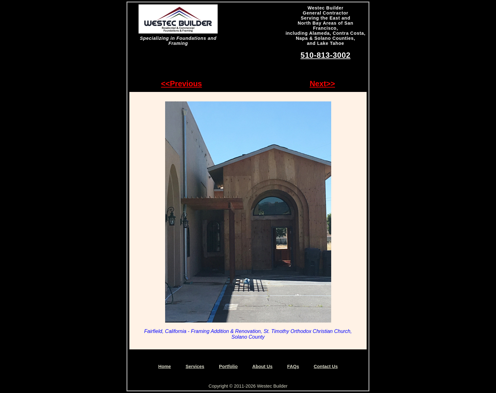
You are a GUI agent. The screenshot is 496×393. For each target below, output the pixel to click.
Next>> (322, 83)
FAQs (293, 366)
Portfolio (228, 366)
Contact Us (326, 366)
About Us (262, 366)
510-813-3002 (325, 55)
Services (195, 366)
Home (164, 366)
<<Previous (181, 83)
